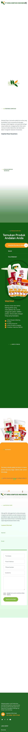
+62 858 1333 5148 (13, 715)
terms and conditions (16, 593)
